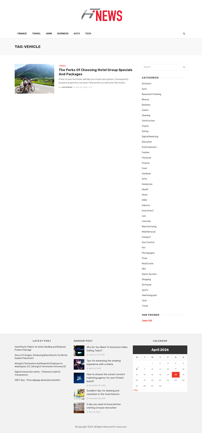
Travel (36, 33)
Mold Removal (148, 232)
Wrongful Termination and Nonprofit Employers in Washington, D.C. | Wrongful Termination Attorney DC (40, 365)
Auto (77, 33)
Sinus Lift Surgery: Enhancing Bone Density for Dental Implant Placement (41, 357)
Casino (145, 110)
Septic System (149, 274)
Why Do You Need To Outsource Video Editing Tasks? (107, 349)
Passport (146, 237)
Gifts (144, 179)
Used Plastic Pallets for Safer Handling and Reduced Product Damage (40, 348)
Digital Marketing (150, 136)
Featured (146, 157)
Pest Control (148, 242)
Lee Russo (66, 87)
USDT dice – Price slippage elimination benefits (37, 380)
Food (144, 168)
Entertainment (149, 147)
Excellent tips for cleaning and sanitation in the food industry (103, 392)
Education (147, 142)
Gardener (146, 173)
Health (145, 189)
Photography (148, 253)
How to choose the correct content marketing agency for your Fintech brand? (106, 378)
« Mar (135, 390)
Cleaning (146, 115)
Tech (88, 33)
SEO (144, 269)
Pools (144, 258)
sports (145, 290)
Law (144, 216)
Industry (146, 205)
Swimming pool (149, 295)
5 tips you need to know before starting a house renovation (104, 406)
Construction (148, 120)
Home (49, 33)
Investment (148, 210)
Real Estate (147, 263)
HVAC (144, 200)
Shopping (146, 279)
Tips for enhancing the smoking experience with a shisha (104, 362)
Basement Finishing (151, 94)
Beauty (145, 99)
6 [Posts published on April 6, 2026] (136, 369)
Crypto (145, 126)
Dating (145, 131)
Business (62, 33)
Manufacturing (149, 226)
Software (146, 284)
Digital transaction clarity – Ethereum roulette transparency (37, 373)
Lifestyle (146, 221)
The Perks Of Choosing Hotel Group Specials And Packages (95, 72)
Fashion (145, 152)
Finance (22, 33)
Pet (144, 247)
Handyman (147, 184)
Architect (146, 83)
